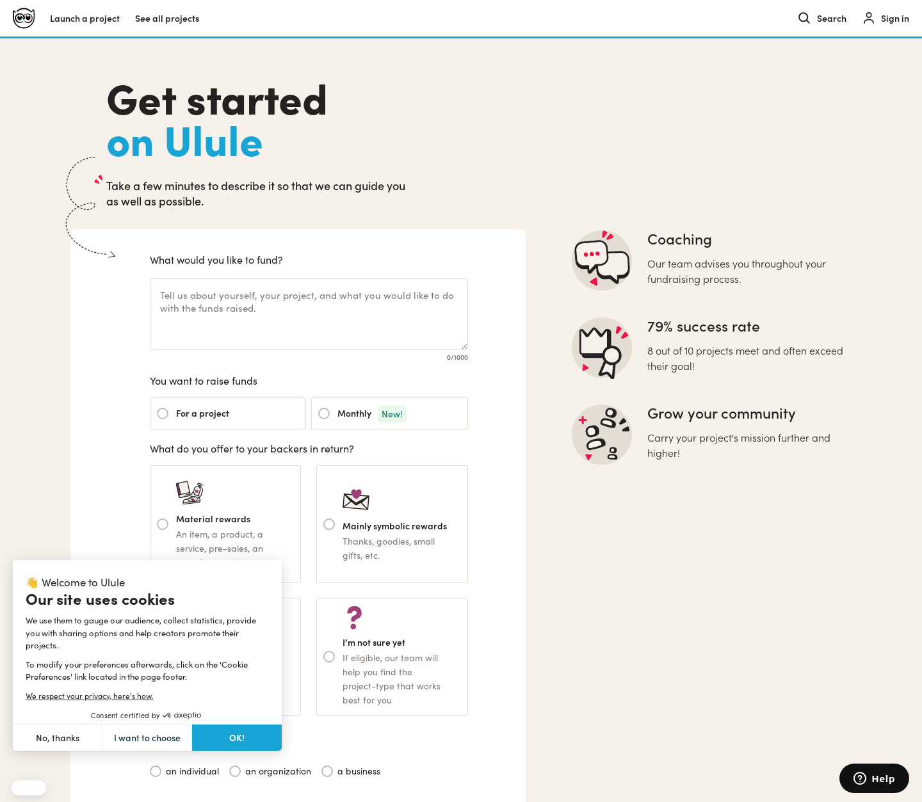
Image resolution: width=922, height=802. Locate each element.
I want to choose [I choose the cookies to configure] (147, 738)
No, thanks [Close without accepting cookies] (57, 738)
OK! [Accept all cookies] (237, 737)
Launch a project (85, 18)
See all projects (167, 18)
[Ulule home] (24, 18)
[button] (29, 788)
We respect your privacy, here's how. (89, 696)
